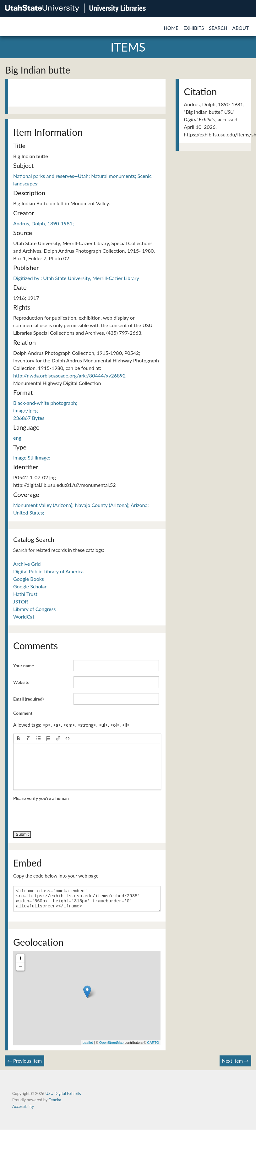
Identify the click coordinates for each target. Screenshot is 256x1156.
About (240, 28)
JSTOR (20, 601)
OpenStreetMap (111, 1046)
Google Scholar (29, 586)
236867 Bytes (28, 418)
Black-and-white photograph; (45, 403)
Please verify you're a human (41, 798)
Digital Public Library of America (48, 571)
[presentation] (18, 738)
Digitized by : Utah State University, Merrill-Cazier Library (76, 278)
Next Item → (235, 1064)
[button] (18, 738)
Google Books (28, 579)
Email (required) (28, 699)
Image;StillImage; (31, 457)
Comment (22, 713)
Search (218, 28)
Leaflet (88, 1046)
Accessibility (23, 1110)
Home (171, 28)
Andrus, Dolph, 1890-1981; (43, 223)
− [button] (20, 970)
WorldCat (23, 616)
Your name (23, 665)
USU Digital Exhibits (63, 1097)
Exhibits (193, 28)
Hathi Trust (25, 594)
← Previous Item (24, 1064)
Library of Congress (34, 609)
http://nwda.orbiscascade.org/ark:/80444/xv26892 (69, 375)
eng (17, 438)
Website (21, 682)
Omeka (54, 1103)
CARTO (153, 1046)
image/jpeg (25, 410)
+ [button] (20, 962)
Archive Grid (27, 564)
